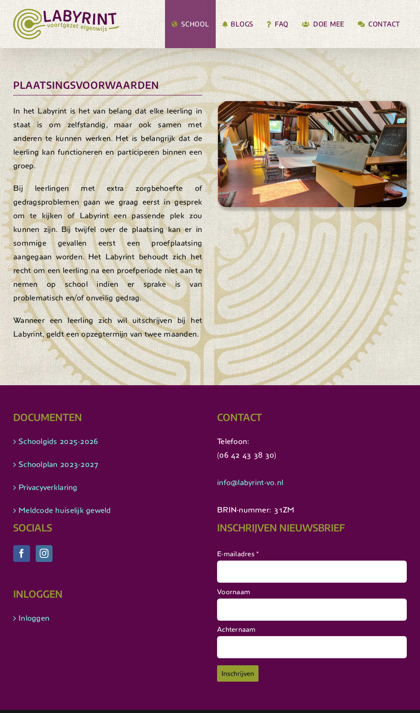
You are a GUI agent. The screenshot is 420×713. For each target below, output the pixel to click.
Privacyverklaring (48, 487)
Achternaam (236, 629)
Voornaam (233, 591)
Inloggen (34, 618)
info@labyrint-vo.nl (250, 482)
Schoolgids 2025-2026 (58, 441)
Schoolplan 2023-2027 (58, 464)
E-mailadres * (238, 554)
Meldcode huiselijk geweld (65, 510)
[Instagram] (44, 553)
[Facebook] (21, 553)
